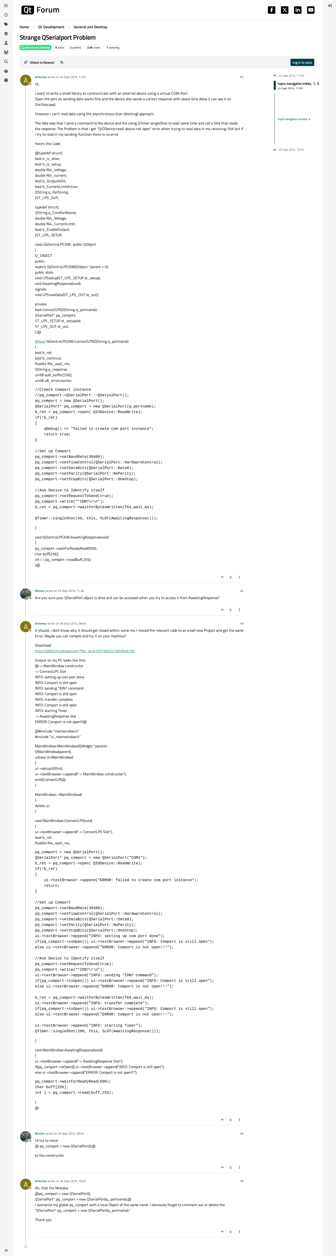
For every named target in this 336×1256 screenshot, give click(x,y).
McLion (39, 590)
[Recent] (6, 15)
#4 (242, 1133)
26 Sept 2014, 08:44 (73, 623)
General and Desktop (35, 47)
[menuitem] (330, 5)
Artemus (40, 77)
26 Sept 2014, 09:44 (71, 1133)
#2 (242, 590)
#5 (242, 1181)
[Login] (330, 5)
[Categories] (6, 5)
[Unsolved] (6, 80)
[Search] (6, 61)
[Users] (6, 43)
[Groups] (6, 52)
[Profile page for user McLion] (25, 594)
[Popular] (6, 33)
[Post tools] (239, 577)
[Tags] (6, 24)
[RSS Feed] (61, 62)
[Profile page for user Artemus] (25, 80)
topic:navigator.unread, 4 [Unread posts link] (294, 119)
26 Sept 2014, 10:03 (73, 1181)
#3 (242, 623)
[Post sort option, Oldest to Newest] (39, 62)
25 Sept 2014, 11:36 (71, 590)
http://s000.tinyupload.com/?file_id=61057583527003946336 (85, 651)
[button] (6, 1250)
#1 (242, 77)
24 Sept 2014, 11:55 (73, 77)
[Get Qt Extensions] (6, 71)
